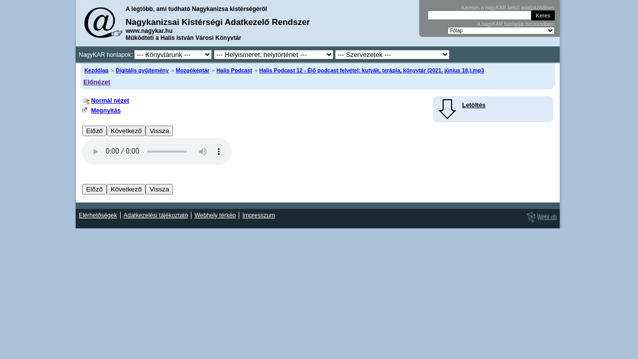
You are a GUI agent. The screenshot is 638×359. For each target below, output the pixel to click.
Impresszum (258, 215)
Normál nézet (110, 100)
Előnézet (96, 82)
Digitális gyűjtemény (142, 70)
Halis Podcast (234, 70)
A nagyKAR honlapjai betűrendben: (516, 24)
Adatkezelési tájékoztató (156, 215)
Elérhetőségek (98, 215)
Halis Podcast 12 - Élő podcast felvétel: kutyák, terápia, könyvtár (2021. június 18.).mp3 (371, 70)
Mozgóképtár (192, 70)
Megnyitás (106, 110)
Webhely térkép (215, 215)
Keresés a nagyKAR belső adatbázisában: (508, 7)
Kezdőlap (96, 70)
